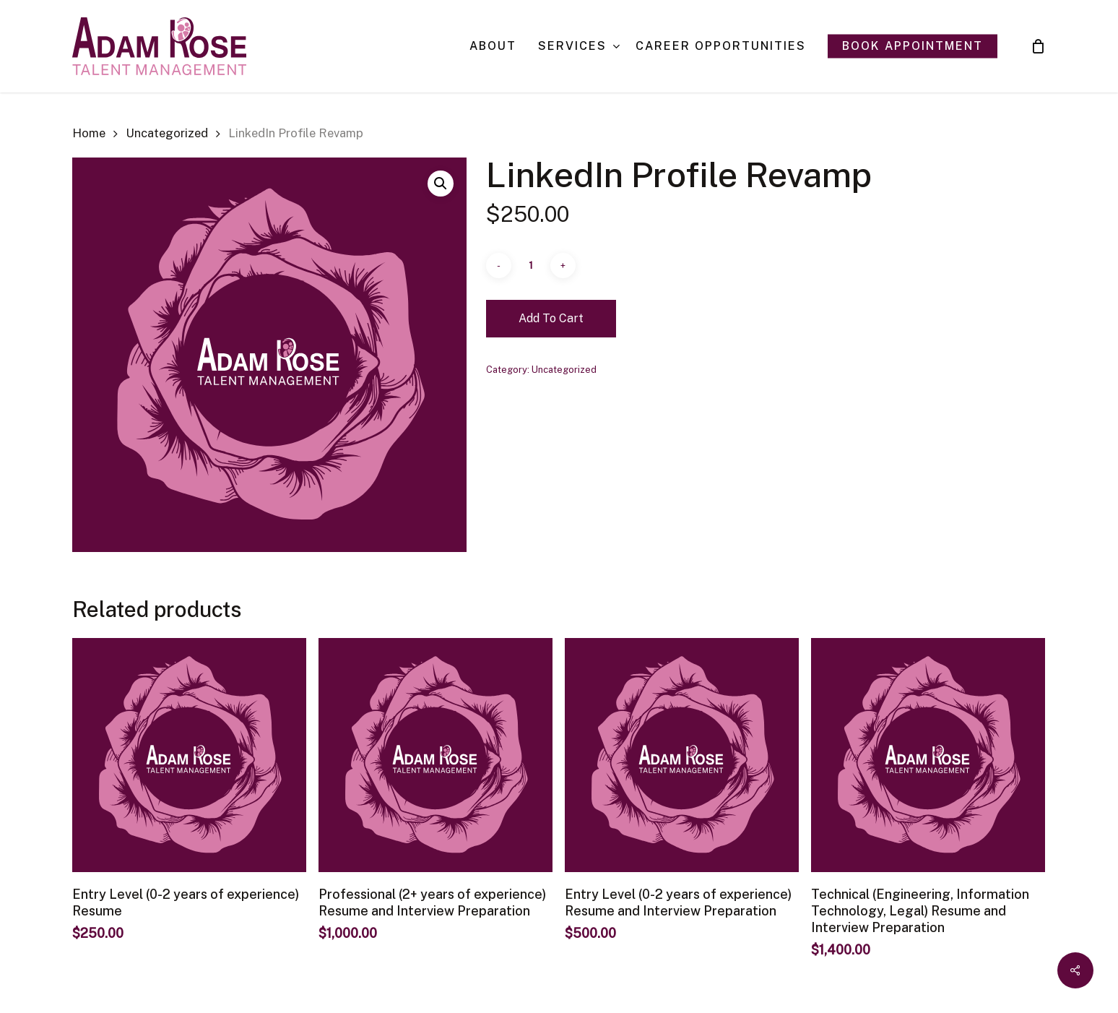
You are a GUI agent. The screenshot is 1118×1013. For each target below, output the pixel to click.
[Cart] (1038, 46)
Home (88, 133)
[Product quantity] (530, 265)
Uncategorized (167, 133)
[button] (441, 184)
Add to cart (551, 318)
